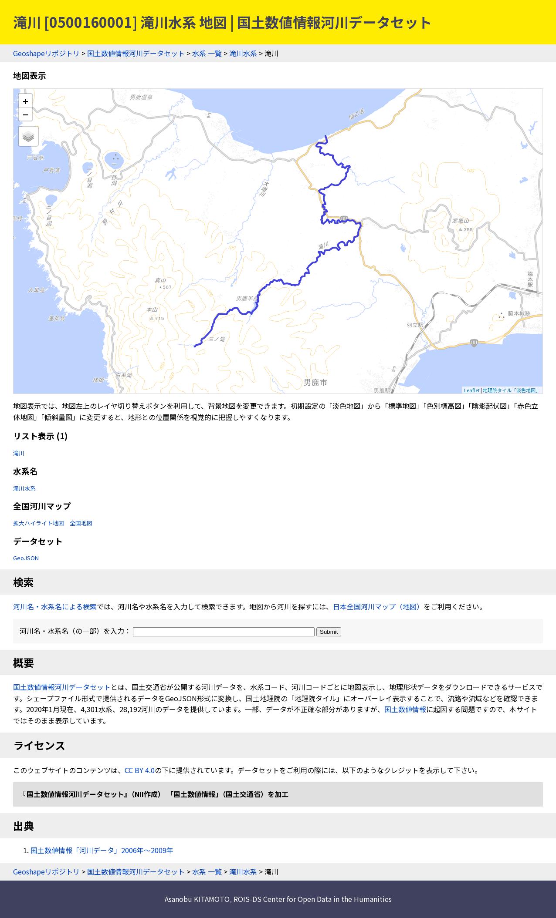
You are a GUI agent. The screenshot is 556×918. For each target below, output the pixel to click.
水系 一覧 (207, 53)
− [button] (25, 114)
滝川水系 (243, 53)
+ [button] (25, 101)
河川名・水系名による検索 (55, 606)
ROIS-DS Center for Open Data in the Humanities (313, 899)
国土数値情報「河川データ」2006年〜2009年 (102, 850)
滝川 (18, 453)
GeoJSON (26, 558)
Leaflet (472, 390)
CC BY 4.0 (140, 770)
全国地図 (81, 523)
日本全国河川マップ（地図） (378, 606)
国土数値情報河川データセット (136, 53)
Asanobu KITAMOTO (197, 899)
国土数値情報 (405, 709)
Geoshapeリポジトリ (46, 53)
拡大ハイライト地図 (38, 523)
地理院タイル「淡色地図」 (511, 390)
